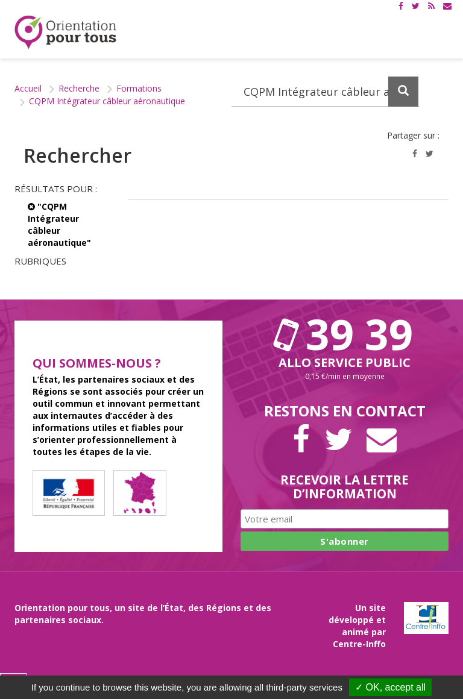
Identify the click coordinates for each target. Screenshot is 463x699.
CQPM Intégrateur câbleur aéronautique (107, 101)
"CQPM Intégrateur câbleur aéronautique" (59, 224)
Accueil (28, 88)
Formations (139, 88)
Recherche (78, 88)
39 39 (345, 334)
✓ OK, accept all (390, 687)
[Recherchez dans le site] (325, 92)
